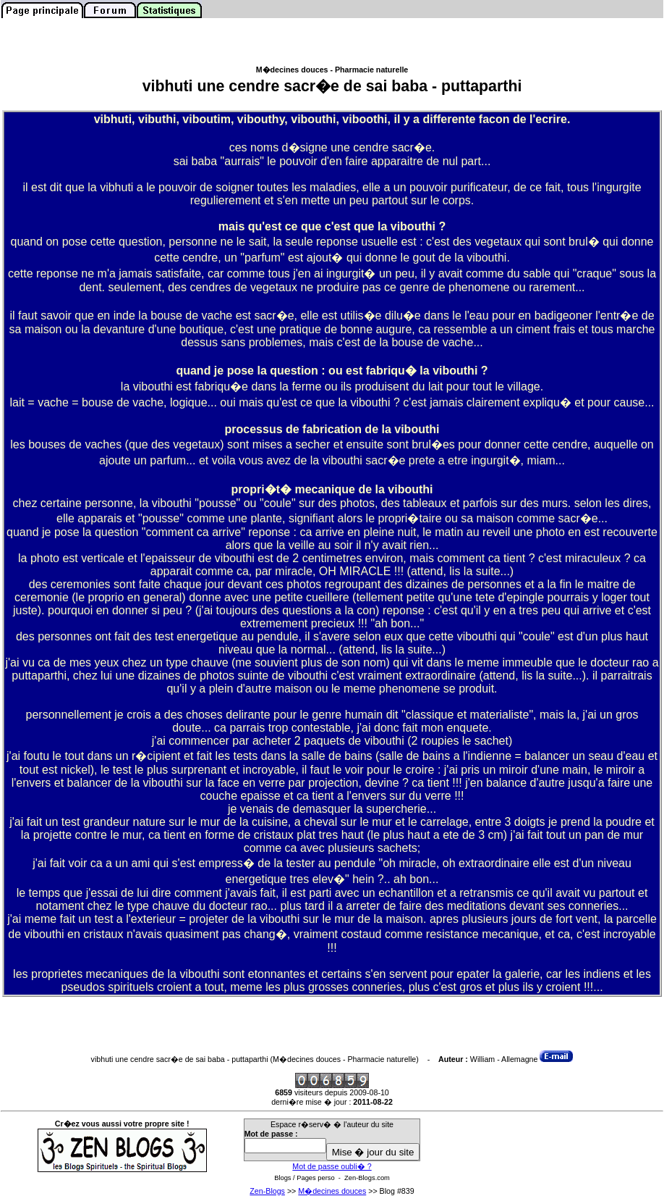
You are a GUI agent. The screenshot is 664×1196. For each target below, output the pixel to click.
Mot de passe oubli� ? (331, 1166)
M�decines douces (332, 1191)
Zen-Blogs (267, 1191)
